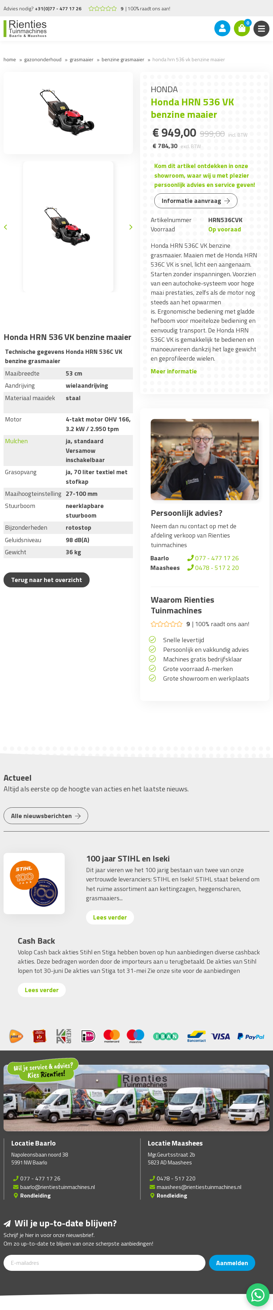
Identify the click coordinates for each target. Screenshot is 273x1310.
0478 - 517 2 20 (212, 567)
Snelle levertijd (183, 640)
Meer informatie (174, 371)
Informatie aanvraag (196, 200)
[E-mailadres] (104, 1263)
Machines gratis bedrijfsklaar (202, 659)
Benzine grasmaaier (123, 59)
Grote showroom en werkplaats (206, 678)
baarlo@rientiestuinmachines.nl (57, 1187)
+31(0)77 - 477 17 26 (58, 8)
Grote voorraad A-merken (198, 669)
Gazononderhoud (42, 59)
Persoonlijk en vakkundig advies (206, 649)
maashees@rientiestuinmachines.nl (199, 1187)
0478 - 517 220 (176, 1178)
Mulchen (16, 441)
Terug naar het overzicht (46, 580)
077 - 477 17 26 (212, 558)
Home (10, 59)
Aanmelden (232, 1263)
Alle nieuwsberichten (46, 816)
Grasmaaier (81, 59)
